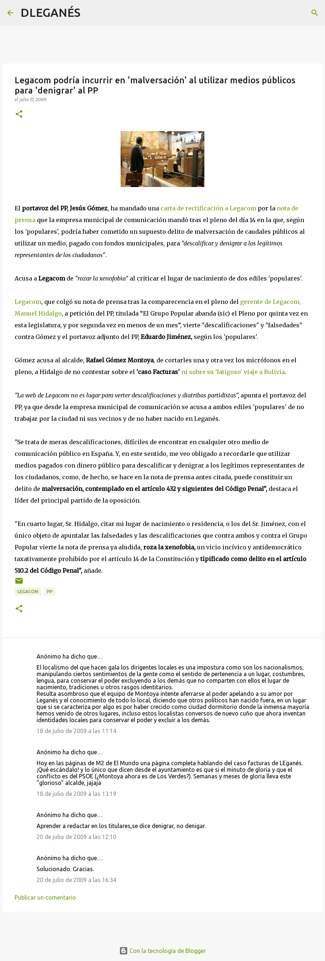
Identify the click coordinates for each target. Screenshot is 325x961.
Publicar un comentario (45, 897)
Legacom (28, 301)
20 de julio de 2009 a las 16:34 (76, 880)
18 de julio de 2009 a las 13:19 (76, 793)
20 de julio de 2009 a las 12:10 (76, 837)
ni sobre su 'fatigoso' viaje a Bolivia (233, 371)
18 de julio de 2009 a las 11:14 (76, 731)
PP (50, 591)
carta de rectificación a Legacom (208, 208)
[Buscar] (90, 13)
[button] (19, 114)
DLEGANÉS (50, 12)
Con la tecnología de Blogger (162, 950)
